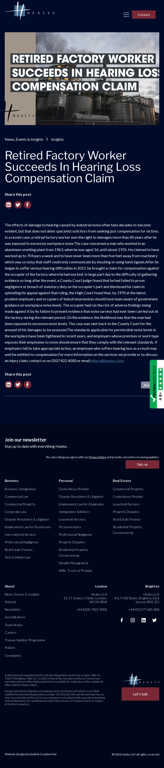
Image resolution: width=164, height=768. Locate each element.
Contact (144, 15)
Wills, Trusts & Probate (75, 570)
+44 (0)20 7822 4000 (91, 609)
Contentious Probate (74, 489)
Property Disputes (72, 542)
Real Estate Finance (19, 550)
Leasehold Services (72, 519)
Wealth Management (73, 563)
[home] (29, 10)
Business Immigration (20, 489)
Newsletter (13, 609)
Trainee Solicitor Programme (25, 640)
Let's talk (140, 694)
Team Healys (14, 625)
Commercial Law (16, 496)
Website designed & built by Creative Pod (30, 754)
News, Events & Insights (24, 139)
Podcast (10, 602)
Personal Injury (70, 527)
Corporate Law (15, 512)
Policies (10, 648)
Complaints (13, 655)
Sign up (142, 464)
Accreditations (15, 617)
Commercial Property (20, 504)
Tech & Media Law (17, 557)
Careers (11, 632)
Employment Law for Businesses (28, 527)
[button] (126, 14)
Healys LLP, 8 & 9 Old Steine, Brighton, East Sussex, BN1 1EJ (136, 598)
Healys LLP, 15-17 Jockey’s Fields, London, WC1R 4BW (85, 598)
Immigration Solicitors (74, 512)
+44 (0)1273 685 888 (143, 609)
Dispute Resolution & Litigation (27, 519)
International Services (20, 534)
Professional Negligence (21, 542)
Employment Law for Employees (81, 504)
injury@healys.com (107, 360)
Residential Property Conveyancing (73, 552)
